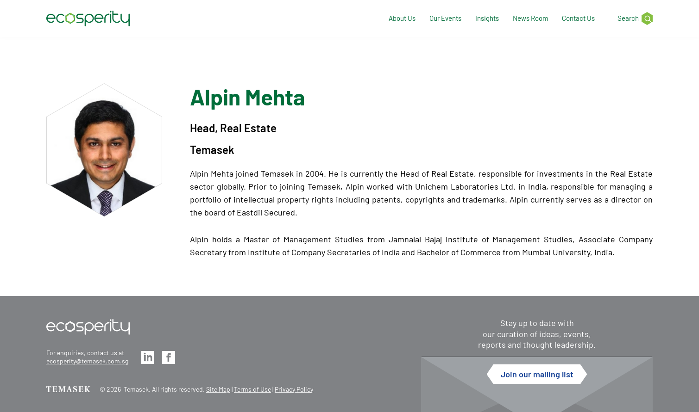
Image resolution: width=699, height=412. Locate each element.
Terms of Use (252, 389)
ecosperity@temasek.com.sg (87, 361)
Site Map (218, 389)
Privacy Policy (294, 389)
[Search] (630, 18)
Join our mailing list (537, 374)
